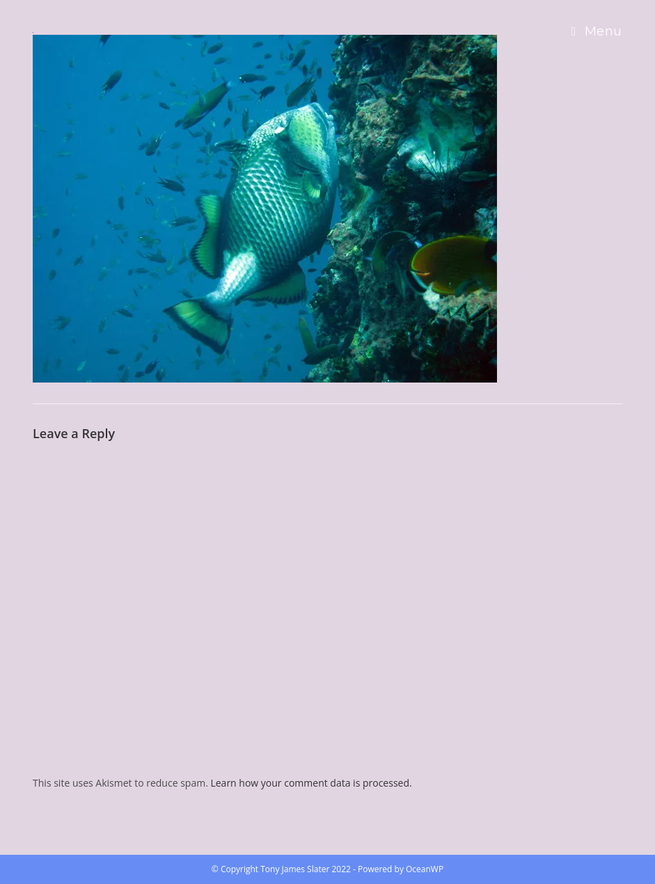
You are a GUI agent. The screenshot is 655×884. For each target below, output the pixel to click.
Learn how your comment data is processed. (310, 782)
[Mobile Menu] (596, 31)
